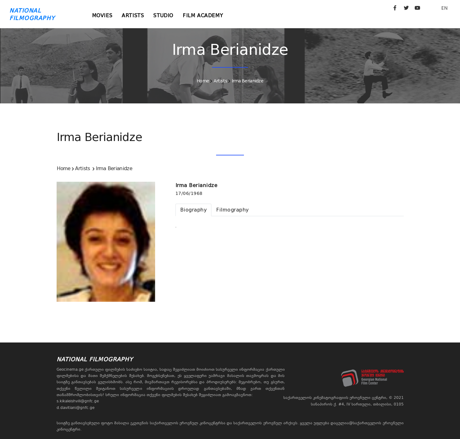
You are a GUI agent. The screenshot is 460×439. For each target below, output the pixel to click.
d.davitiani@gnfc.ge (75, 407)
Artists (133, 15)
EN (444, 8)
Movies (102, 15)
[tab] (193, 210)
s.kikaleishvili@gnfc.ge (78, 401)
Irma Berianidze (248, 80)
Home (203, 80)
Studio (163, 15)
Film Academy (203, 15)
